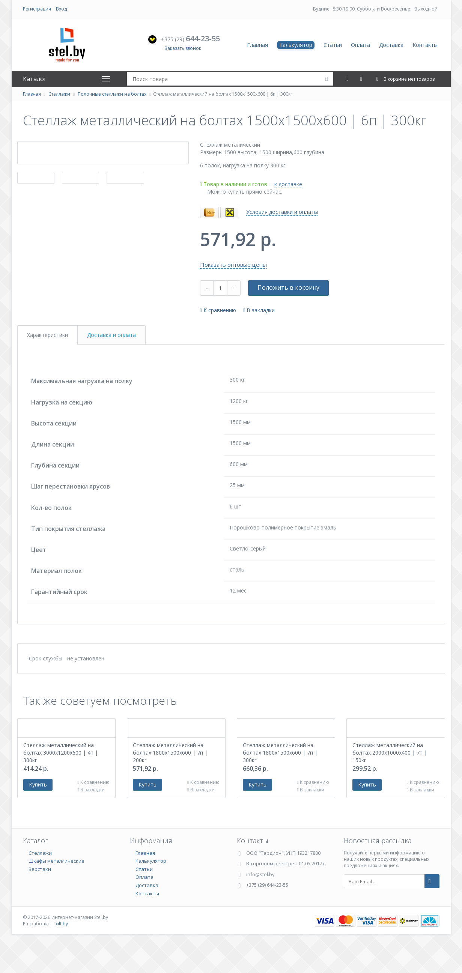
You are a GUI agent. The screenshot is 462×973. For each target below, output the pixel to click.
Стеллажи (59, 94)
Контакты (425, 44)
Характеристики (47, 334)
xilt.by (62, 955)
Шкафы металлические (56, 892)
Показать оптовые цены (233, 264)
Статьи (333, 44)
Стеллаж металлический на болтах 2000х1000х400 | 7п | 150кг (389, 784)
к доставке (288, 184)
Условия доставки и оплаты (282, 211)
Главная (257, 44)
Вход (61, 9)
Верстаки (40, 900)
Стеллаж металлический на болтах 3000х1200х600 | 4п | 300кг (60, 784)
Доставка (391, 44)
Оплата (360, 44)
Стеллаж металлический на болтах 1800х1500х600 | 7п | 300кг (280, 784)
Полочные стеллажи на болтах (112, 94)
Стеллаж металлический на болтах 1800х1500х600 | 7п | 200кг (170, 784)
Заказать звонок (182, 48)
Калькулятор (295, 44)
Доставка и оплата (111, 334)
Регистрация (37, 9)
